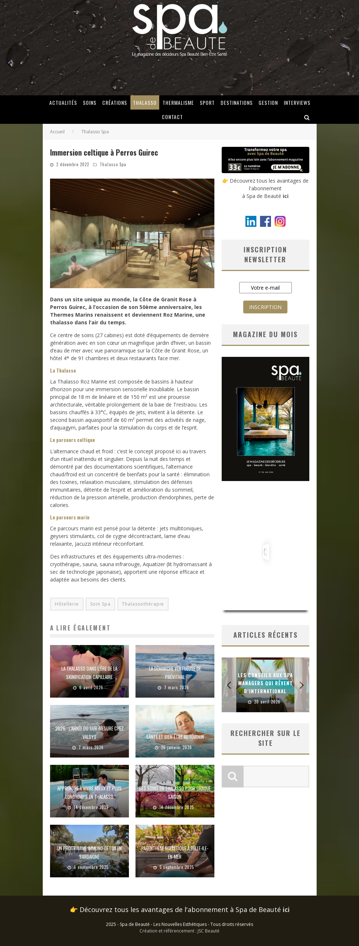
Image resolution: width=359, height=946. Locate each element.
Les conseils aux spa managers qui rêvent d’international (265, 683)
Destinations (237, 102)
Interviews (297, 102)
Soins (89, 102)
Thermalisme (178, 102)
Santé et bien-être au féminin (175, 736)
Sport (207, 102)
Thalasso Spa (113, 164)
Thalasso (145, 102)
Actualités (63, 102)
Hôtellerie (67, 604)
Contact (172, 117)
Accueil (57, 132)
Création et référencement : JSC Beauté (179, 931)
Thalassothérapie (143, 604)
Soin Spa (100, 604)
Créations (114, 102)
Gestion (268, 102)
